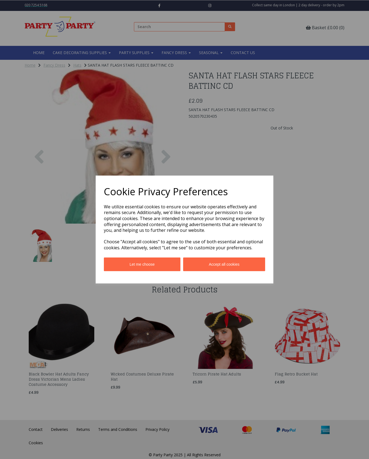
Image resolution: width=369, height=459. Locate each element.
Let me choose (142, 264)
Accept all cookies (224, 264)
